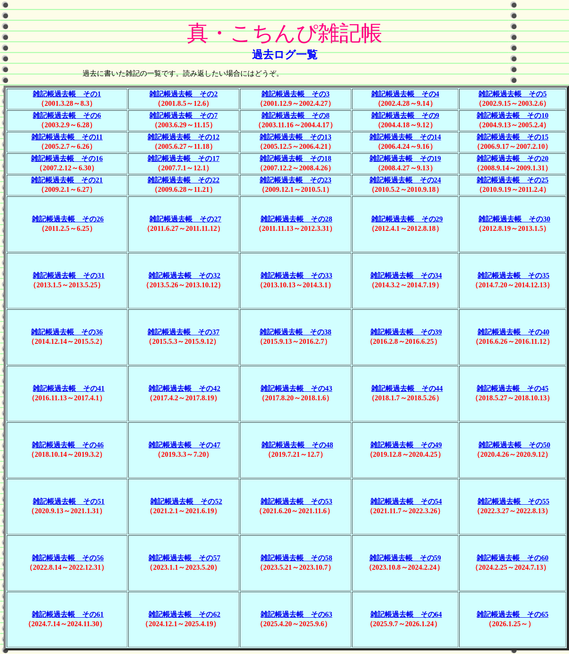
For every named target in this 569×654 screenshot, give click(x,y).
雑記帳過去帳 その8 (295, 115)
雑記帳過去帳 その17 (183, 158)
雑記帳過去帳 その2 (183, 94)
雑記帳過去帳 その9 (405, 115)
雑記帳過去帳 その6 (67, 115)
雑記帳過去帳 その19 (405, 158)
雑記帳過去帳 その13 (295, 137)
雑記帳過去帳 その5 (512, 94)
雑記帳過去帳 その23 (295, 180)
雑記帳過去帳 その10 (512, 115)
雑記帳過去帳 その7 (183, 115)
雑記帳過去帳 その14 (405, 137)
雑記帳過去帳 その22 (183, 180)
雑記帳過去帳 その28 (296, 219)
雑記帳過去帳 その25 (512, 180)
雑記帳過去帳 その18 (295, 158)
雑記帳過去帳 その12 (183, 137)
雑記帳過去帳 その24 (405, 180)
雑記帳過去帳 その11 (67, 137)
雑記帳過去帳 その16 (67, 158)
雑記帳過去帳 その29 (407, 219)
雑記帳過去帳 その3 (295, 94)
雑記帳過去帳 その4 (405, 94)
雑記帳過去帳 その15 (512, 137)
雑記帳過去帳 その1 (67, 94)
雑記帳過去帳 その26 (68, 219)
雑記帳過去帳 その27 (185, 219)
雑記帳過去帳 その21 (67, 180)
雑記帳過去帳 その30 (514, 219)
